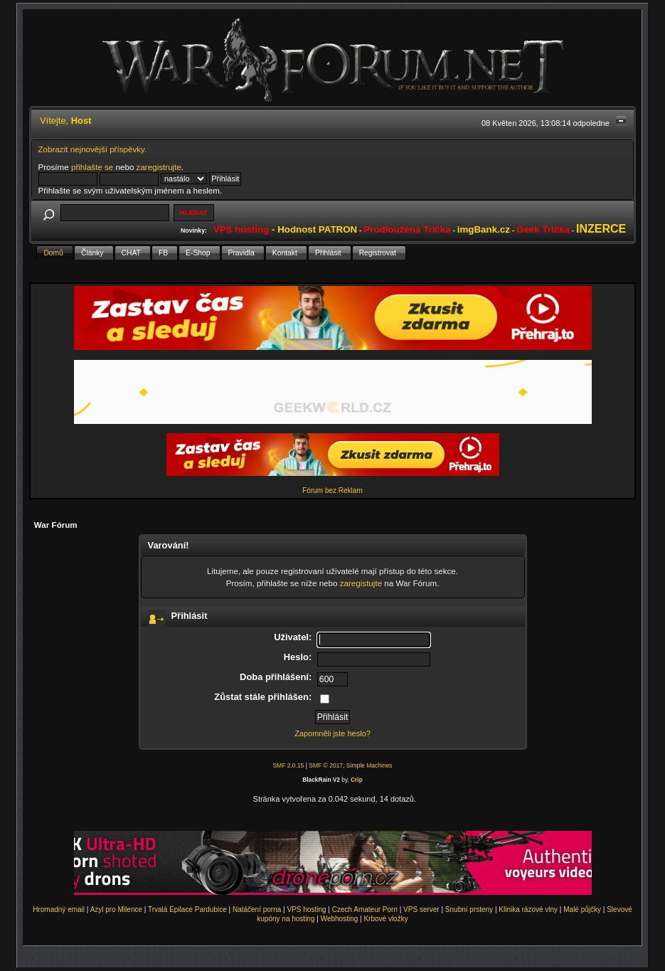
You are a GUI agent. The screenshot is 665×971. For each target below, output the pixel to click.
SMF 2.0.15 (288, 765)
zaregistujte (361, 583)
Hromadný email (59, 909)
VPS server (421, 909)
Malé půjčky (582, 909)
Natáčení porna (257, 909)
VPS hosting (306, 909)
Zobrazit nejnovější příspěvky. (92, 149)
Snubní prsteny (469, 909)
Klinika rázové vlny (528, 909)
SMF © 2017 (326, 765)
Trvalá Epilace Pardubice (187, 909)
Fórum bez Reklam (332, 490)
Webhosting (339, 919)
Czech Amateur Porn (365, 909)
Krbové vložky (385, 919)
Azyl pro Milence (116, 909)
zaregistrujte (159, 166)
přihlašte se (92, 166)
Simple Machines (369, 765)
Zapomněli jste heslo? (332, 733)
